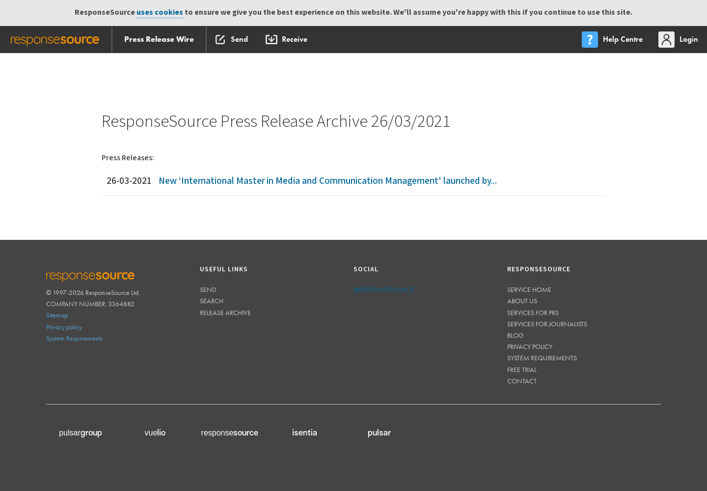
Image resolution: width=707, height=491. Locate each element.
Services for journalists (547, 323)
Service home (529, 289)
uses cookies (159, 12)
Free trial (522, 369)
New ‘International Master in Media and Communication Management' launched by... (328, 181)
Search (211, 300)
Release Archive (225, 312)
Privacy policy (64, 326)
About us (522, 300)
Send (208, 289)
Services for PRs (533, 312)
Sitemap (57, 315)
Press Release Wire (159, 39)
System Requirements (74, 338)
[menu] (613, 39)
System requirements (542, 357)
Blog (515, 335)
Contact (522, 380)
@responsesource (384, 289)
